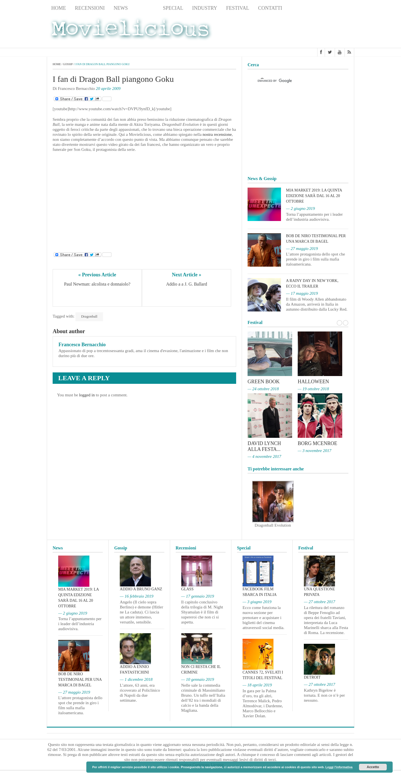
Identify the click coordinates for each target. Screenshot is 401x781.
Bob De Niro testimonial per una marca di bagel (80, 678)
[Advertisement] (309, 31)
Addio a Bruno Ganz (141, 588)
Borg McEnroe (318, 443)
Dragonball (89, 316)
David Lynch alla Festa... (264, 445)
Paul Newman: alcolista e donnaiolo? (97, 284)
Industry (204, 8)
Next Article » (186, 274)
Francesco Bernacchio (82, 344)
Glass (187, 588)
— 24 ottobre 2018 (263, 388)
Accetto (373, 767)
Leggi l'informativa (339, 767)
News (121, 8)
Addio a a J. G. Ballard (186, 284)
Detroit (312, 676)
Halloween (313, 381)
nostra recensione (217, 134)
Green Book (264, 381)
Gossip (145, 8)
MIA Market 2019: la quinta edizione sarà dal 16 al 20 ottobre (314, 195)
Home (58, 8)
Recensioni (90, 8)
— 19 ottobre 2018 (313, 388)
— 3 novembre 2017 (314, 450)
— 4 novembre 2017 (264, 455)
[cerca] (293, 81)
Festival (237, 8)
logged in (87, 395)
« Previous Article (97, 274)
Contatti (270, 8)
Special (173, 8)
